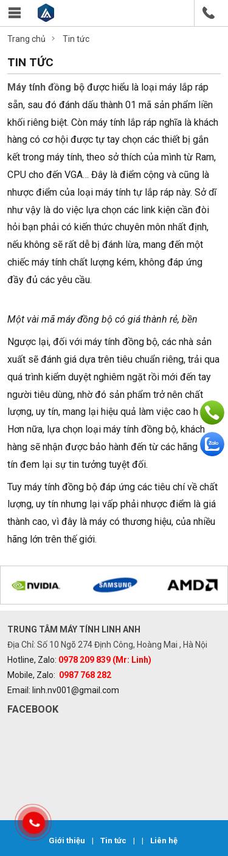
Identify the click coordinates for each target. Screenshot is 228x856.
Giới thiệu (68, 840)
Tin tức (114, 840)
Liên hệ (164, 840)
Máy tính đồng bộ (46, 87)
